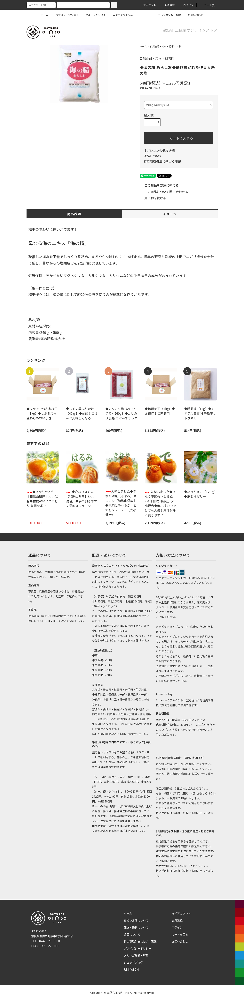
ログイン (186, 5)
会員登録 (167, 5)
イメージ (170, 214)
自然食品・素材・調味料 (163, 46)
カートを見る (180, 934)
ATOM (135, 969)
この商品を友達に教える (159, 185)
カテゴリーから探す (64, 15)
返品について (153, 155)
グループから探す (93, 15)
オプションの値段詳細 (159, 150)
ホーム (44, 15)
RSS (126, 969)
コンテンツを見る (120, 15)
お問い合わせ (193, 15)
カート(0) (208, 5)
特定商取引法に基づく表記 (162, 161)
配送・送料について (136, 927)
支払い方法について (136, 920)
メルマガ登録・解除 (167, 15)
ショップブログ (133, 962)
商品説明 (74, 214)
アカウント (147, 5)
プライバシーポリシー (137, 948)
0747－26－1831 (49, 941)
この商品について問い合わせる (164, 191)
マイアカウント (181, 913)
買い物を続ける (153, 198)
